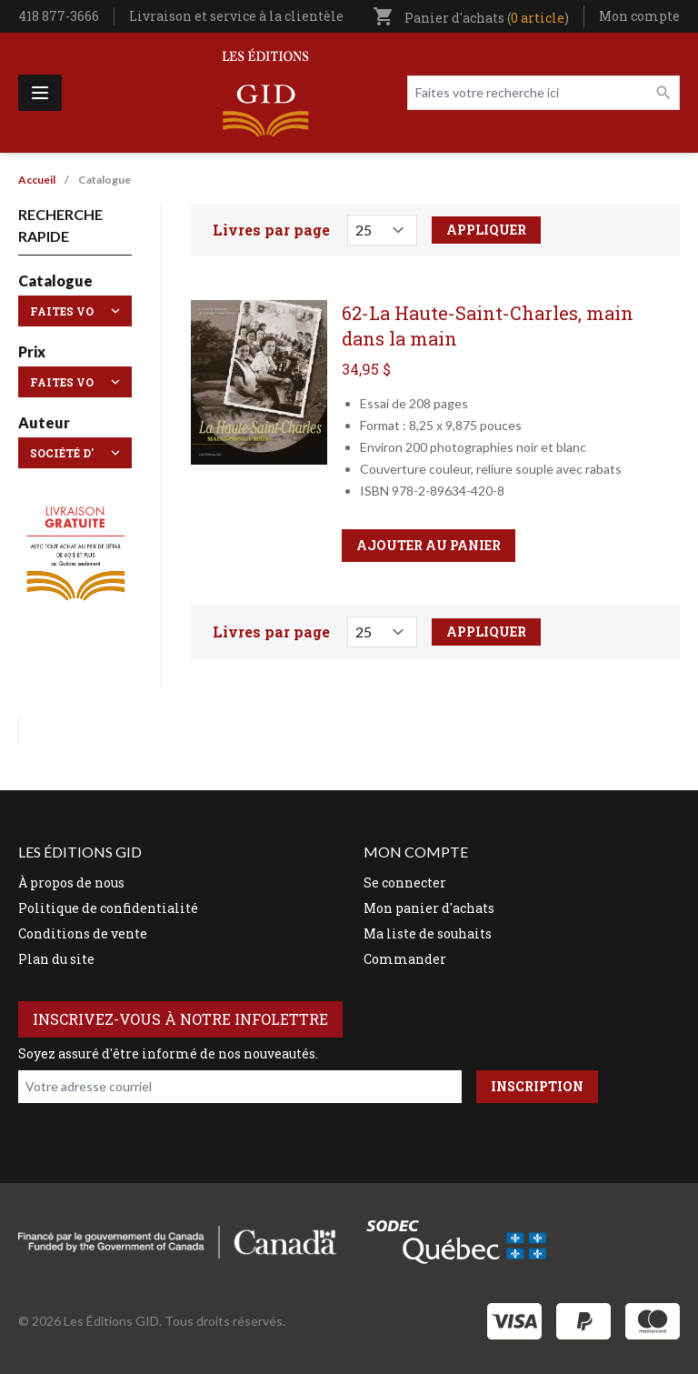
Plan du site (56, 959)
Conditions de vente (82, 933)
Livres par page (271, 229)
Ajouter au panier (428, 545)
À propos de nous (71, 882)
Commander (405, 959)
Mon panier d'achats (429, 908)
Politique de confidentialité (108, 908)
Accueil (36, 179)
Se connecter (405, 882)
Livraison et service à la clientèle (236, 16)
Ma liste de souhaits (428, 933)
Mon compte (639, 16)
